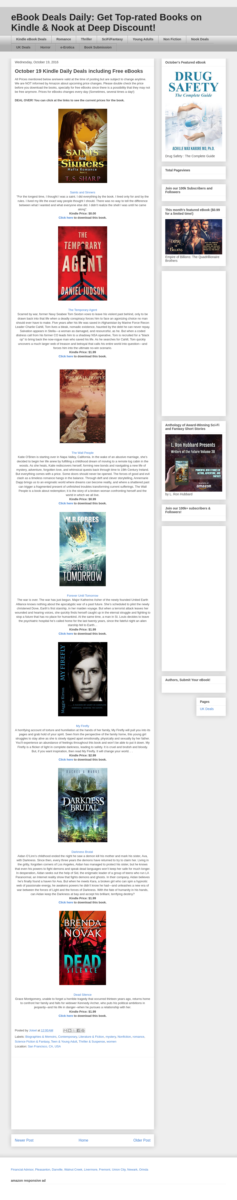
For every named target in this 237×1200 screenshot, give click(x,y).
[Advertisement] (126, 1093)
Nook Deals (200, 39)
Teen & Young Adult (64, 1041)
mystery (111, 1036)
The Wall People (83, 452)
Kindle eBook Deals (31, 39)
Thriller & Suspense (92, 1041)
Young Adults (143, 39)
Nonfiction (124, 1036)
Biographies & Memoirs (40, 1036)
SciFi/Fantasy (112, 39)
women (111, 1041)
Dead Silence (82, 994)
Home (83, 1140)
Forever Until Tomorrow (82, 595)
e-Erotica (67, 47)
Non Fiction (172, 39)
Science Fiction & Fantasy (32, 1041)
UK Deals (23, 47)
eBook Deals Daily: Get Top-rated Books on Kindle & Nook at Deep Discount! (106, 22)
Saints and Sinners (82, 192)
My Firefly (82, 726)
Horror (45, 47)
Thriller (86, 39)
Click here (66, 217)
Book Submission (98, 47)
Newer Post (24, 1140)
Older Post (141, 1140)
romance (138, 1036)
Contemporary (67, 1036)
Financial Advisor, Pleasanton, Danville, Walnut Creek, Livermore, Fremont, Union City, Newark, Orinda (79, 1169)
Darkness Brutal (83, 852)
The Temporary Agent (82, 310)
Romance (63, 39)
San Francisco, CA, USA (44, 1046)
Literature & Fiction (91, 1036)
